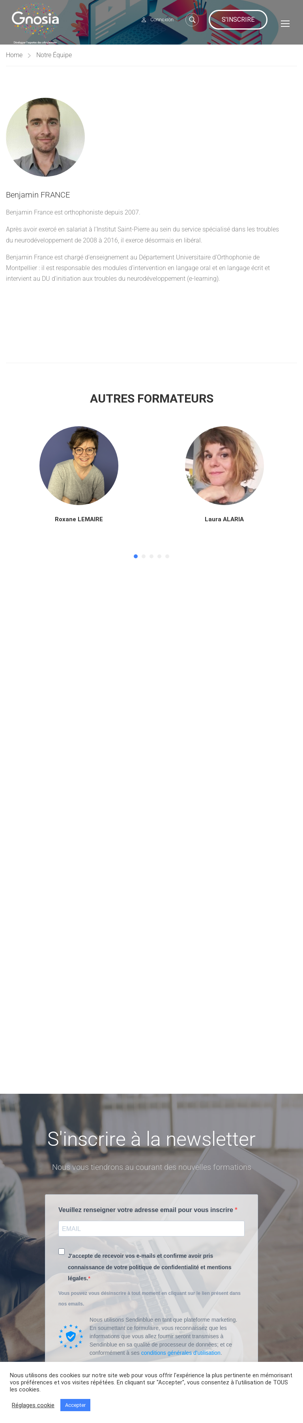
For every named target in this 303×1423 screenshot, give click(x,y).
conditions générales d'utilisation (181, 1353)
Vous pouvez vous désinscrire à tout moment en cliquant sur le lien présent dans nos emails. (149, 1299)
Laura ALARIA (224, 521)
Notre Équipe (54, 57)
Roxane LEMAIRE (79, 521)
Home (14, 57)
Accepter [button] (75, 1405)
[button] (136, 559)
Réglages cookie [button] (33, 1405)
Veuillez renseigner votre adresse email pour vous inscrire (146, 1210)
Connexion (162, 19)
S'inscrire (238, 19)
